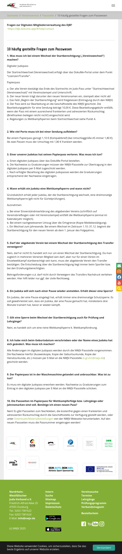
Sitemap (50, 499)
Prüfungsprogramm (93, 503)
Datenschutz (53, 507)
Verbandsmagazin (92, 507)
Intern (49, 491)
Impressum (52, 503)
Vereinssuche (89, 491)
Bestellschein (89, 513)
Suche (49, 495)
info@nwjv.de (26, 518)
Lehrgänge (88, 499)
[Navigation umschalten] (113, 5)
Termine (86, 495)
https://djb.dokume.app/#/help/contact (31, 29)
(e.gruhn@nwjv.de (93, 358)
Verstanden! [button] (104, 547)
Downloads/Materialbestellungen (33, 418)
